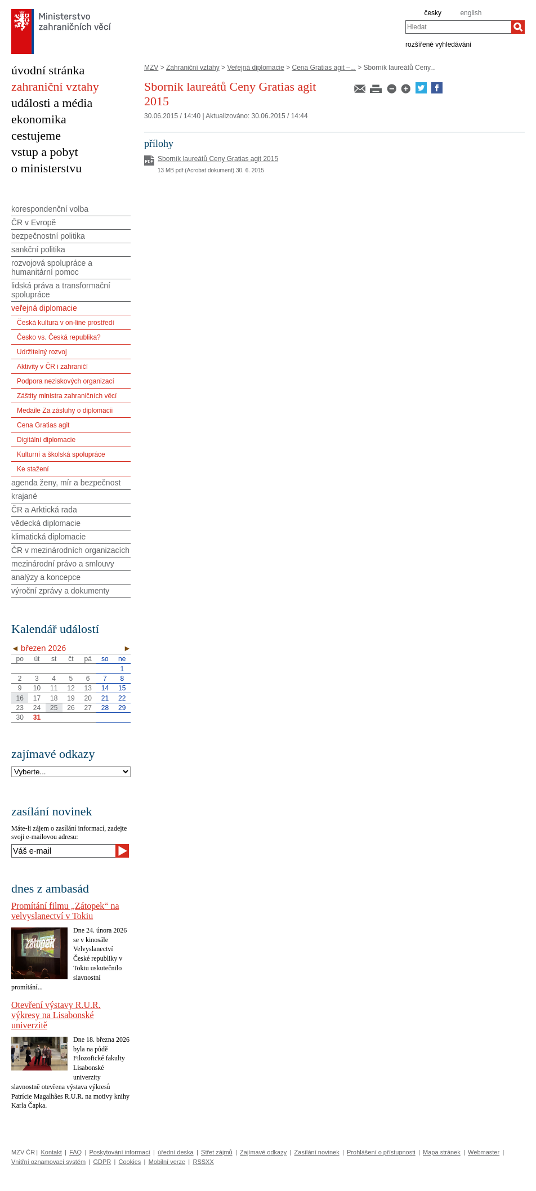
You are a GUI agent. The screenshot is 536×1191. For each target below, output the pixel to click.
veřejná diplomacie (44, 308)
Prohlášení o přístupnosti (381, 1152)
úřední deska (176, 1152)
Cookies (130, 1161)
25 (53, 708)
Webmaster (483, 1152)
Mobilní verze (167, 1161)
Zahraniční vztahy (193, 68)
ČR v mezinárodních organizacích (70, 550)
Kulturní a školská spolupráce (61, 454)
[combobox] (458, 27)
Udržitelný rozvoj (42, 352)
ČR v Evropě (33, 222)
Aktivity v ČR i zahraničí (52, 367)
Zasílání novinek (317, 1152)
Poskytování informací (120, 1152)
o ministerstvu (46, 168)
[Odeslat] (122, 851)
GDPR (102, 1161)
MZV (151, 68)
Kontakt (51, 1152)
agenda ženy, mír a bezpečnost (65, 482)
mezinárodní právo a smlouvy (62, 563)
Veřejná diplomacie (255, 68)
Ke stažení (33, 469)
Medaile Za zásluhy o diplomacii (65, 410)
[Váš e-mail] (63, 851)
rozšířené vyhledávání (438, 44)
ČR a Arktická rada (44, 509)
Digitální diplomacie (46, 440)
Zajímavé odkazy (263, 1152)
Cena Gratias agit (43, 425)
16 (19, 698)
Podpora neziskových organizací (65, 381)
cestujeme (36, 135)
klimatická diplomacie (48, 536)
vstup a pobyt (44, 152)
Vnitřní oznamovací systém (48, 1161)
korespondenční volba (49, 208)
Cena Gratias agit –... (324, 68)
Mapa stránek (442, 1152)
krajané (24, 496)
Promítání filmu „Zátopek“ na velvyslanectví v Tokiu (65, 911)
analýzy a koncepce (46, 577)
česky (432, 13)
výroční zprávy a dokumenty (60, 590)
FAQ (75, 1152)
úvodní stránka (47, 70)
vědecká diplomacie (46, 523)
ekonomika (38, 119)
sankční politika (38, 249)
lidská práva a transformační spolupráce (60, 290)
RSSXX (203, 1161)
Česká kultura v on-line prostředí (65, 323)
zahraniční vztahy (55, 86)
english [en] (470, 13)
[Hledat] (518, 27)
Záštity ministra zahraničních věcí (67, 396)
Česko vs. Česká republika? (59, 337)
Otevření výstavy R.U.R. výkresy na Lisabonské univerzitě (56, 1015)
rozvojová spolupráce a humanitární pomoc (51, 267)
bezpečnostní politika (48, 235)
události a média (51, 103)
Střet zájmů (217, 1152)
